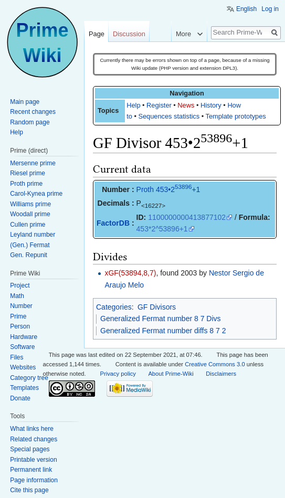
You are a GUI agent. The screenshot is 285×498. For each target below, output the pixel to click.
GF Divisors (157, 307)
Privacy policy (118, 373)
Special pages (29, 449)
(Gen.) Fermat (29, 245)
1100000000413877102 (187, 217)
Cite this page (29, 490)
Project (19, 285)
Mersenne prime (33, 163)
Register (159, 105)
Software (22, 347)
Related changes (33, 439)
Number (21, 306)
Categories (114, 307)
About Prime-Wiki (170, 373)
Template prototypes (236, 116)
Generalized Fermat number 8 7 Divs (160, 318)
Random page (29, 122)
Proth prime (26, 183)
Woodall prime (30, 214)
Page (96, 34)
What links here (32, 428)
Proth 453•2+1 (168, 189)
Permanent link (31, 469)
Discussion (129, 34)
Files (16, 357)
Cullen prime (27, 224)
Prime (18, 316)
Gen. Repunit (28, 255)
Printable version (33, 459)
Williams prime (30, 204)
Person (20, 326)
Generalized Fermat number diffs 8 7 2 (163, 330)
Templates (24, 387)
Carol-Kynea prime (36, 193)
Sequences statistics (168, 116)
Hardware (23, 337)
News (185, 105)
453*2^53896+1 (162, 229)
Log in (270, 9)
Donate (20, 398)
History (210, 105)
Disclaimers (221, 373)
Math (17, 296)
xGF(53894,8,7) (130, 273)
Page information (34, 480)
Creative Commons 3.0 (215, 364)
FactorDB (113, 223)
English (246, 9)
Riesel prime (27, 173)
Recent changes (33, 111)
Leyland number (32, 234)
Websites (23, 367)
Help (133, 105)
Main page (24, 101)
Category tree (29, 378)
